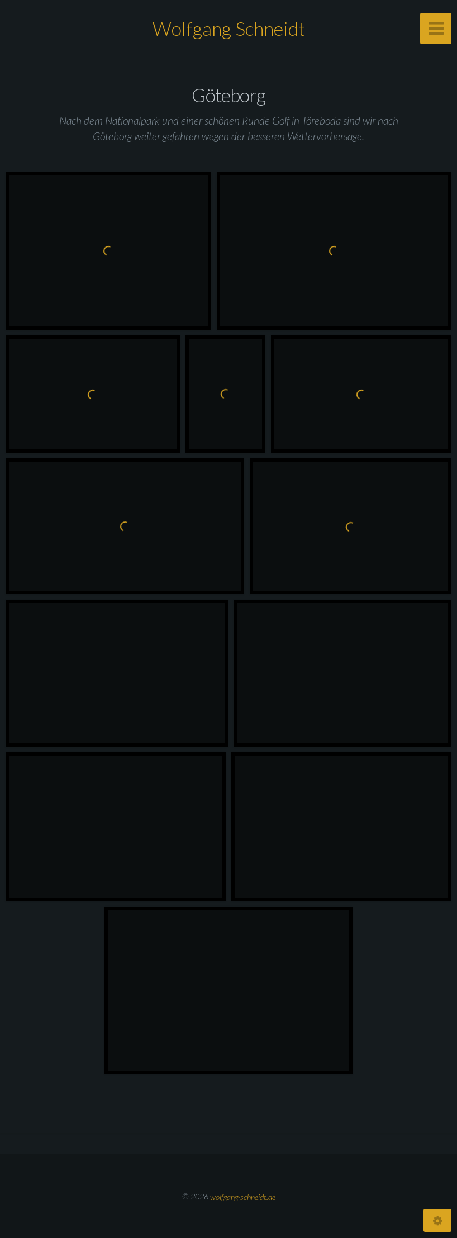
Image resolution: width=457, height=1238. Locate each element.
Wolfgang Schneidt (229, 28)
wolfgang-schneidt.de (242, 1196)
